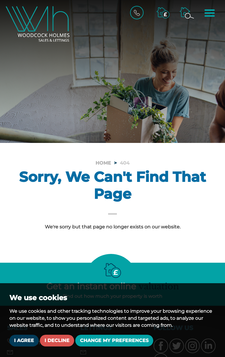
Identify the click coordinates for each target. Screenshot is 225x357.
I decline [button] (57, 340)
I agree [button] (24, 340)
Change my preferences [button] (114, 340)
